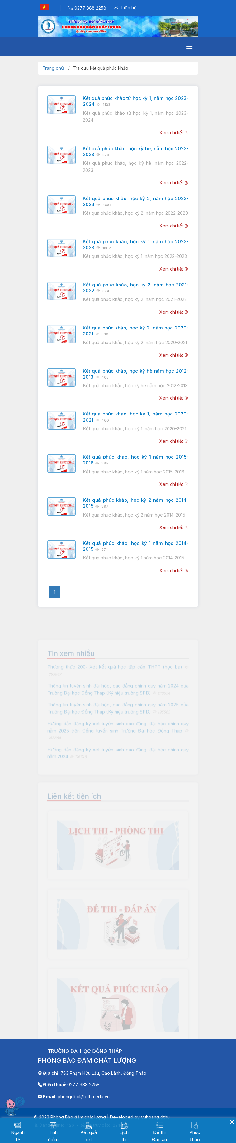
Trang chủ (53, 68)
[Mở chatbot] (15, 1105)
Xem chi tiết (174, 132)
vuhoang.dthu (155, 1117)
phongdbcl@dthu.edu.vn (84, 1097)
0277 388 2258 (83, 1084)
